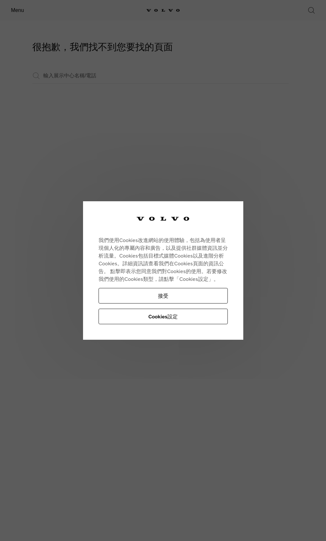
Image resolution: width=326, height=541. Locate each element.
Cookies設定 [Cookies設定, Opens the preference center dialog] (163, 316)
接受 (163, 296)
